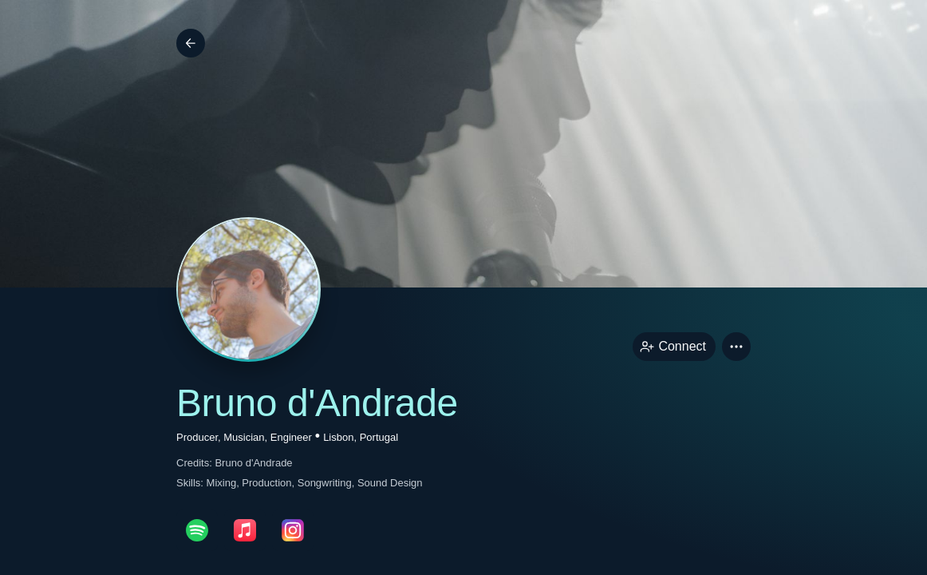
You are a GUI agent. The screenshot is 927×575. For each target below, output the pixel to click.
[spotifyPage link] (197, 530)
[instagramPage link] (293, 530)
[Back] (190, 43)
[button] (736, 346)
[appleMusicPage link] (245, 530)
